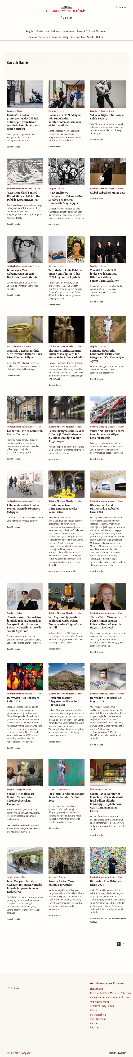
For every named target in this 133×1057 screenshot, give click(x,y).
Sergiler (11, 111)
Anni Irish (71, 571)
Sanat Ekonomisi (15, 346)
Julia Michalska (32, 828)
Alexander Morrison (20, 831)
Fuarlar (10, 613)
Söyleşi (62, 877)
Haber (20, 111)
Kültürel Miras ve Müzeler (19, 188)
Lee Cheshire (13, 825)
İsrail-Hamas (96, 789)
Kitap (51, 789)
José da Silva (26, 825)
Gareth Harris (13, 146)
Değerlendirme (107, 111)
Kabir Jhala (19, 828)
